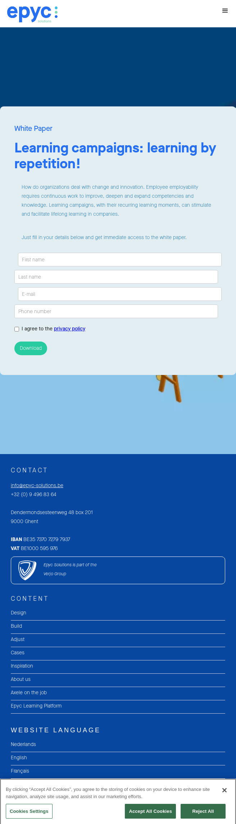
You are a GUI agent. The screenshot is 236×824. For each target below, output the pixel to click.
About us (21, 679)
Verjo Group (55, 574)
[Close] (224, 793)
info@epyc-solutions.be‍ (37, 485)
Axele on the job (29, 692)
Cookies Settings (29, 813)
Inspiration (22, 666)
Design (18, 612)
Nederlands (23, 744)
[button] (225, 11)
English (19, 757)
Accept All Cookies (150, 813)
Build (16, 626)
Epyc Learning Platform (36, 705)
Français (20, 771)
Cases (17, 652)
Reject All (203, 813)
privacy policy (69, 328)
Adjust (17, 639)
